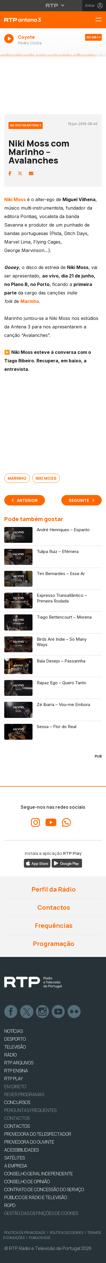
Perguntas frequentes (30, 1110)
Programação (53, 943)
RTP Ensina (16, 1071)
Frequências (53, 925)
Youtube (58, 1012)
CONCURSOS (17, 1102)
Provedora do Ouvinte (29, 1142)
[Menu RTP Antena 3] (100, 20)
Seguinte (79, 500)
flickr (74, 1012)
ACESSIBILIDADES (21, 1150)
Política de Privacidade (25, 1232)
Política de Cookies (66, 1232)
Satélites (14, 1158)
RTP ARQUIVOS (18, 1063)
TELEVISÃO (15, 1047)
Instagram (42, 1012)
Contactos (53, 907)
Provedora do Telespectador (37, 1134)
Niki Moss (46, 478)
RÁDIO (10, 1055)
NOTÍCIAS (13, 1031)
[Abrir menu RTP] (53, 5)
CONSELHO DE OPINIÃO (27, 1181)
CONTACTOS (17, 1126)
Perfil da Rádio (53, 889)
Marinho (17, 478)
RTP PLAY (13, 1078)
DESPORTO (15, 1039)
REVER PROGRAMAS (24, 1094)
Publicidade (39, 1237)
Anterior (27, 500)
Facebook (11, 1012)
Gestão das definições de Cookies (41, 1213)
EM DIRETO (15, 1086)
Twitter (27, 1012)
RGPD (10, 1205)
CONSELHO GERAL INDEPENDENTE (38, 1174)
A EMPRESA (15, 1166)
